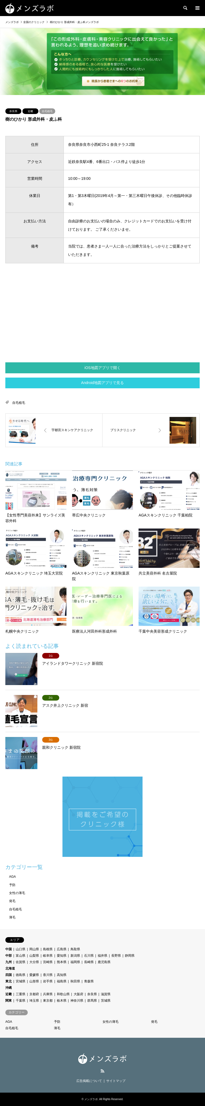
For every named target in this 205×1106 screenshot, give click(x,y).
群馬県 (92, 1000)
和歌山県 (63, 994)
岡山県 (34, 949)
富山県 (20, 955)
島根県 (48, 949)
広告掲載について (89, 1081)
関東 (8, 1000)
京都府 (34, 994)
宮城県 (20, 981)
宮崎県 (48, 962)
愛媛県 (34, 975)
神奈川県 (76, 1000)
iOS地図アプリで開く (102, 368)
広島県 (61, 949)
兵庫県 (48, 994)
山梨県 (34, 955)
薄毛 (12, 917)
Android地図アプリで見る (102, 383)
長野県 (116, 955)
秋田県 (75, 981)
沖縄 (8, 988)
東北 (8, 981)
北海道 (10, 968)
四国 (8, 975)
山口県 (20, 949)
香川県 (48, 975)
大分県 (34, 962)
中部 (8, 955)
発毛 (12, 901)
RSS (102, 1071)
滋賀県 (106, 994)
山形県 (34, 981)
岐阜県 (48, 955)
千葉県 (20, 1000)
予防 (12, 885)
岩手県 (48, 981)
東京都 (48, 1000)
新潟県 (75, 955)
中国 (8, 949)
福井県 (102, 955)
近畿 (30, 111)
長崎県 (89, 962)
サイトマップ (115, 1081)
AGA (12, 877)
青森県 (89, 981)
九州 (8, 962)
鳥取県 (75, 949)
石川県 (89, 955)
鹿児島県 (104, 962)
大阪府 (78, 994)
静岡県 (130, 955)
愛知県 (61, 955)
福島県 (61, 981)
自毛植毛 (47, 111)
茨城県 (106, 1000)
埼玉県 (34, 1000)
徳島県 (20, 975)
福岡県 (75, 962)
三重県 (20, 994)
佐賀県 (20, 962)
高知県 (61, 975)
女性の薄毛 (17, 893)
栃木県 (61, 1000)
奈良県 (13, 111)
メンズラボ (91, 1099)
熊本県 (61, 962)
